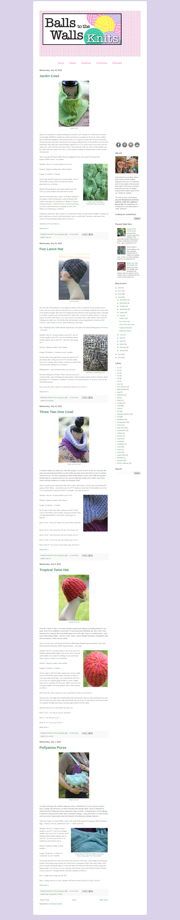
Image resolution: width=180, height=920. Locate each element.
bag (46, 894)
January (123, 350)
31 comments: (74, 555)
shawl (119, 441)
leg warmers (121, 430)
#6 (118, 381)
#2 (118, 370)
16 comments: (74, 397)
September (124, 309)
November (123, 303)
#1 (118, 368)
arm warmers (122, 387)
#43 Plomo (104, 327)
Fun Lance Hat (51, 249)
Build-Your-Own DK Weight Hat (132, 264)
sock (119, 447)
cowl (46, 237)
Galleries (86, 63)
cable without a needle (47, 658)
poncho (120, 436)
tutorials (120, 458)
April (121, 341)
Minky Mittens (132, 247)
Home (61, 63)
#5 (118, 378)
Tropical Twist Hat (54, 570)
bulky (119, 400)
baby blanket (121, 389)
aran (119, 384)
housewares (52, 894)
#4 (118, 376)
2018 (120, 288)
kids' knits (120, 428)
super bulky (121, 455)
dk (50, 237)
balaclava (120, 395)
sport (119, 452)
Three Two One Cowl (56, 412)
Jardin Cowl (49, 76)
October (123, 306)
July (121, 316)
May (121, 338)
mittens (119, 433)
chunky (119, 403)
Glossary (117, 63)
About (72, 63)
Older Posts (103, 900)
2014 (120, 354)
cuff (118, 408)
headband (120, 419)
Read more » (44, 228)
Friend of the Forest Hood (131, 230)
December (123, 300)
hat (46, 400)
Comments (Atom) (55, 904)
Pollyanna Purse (52, 747)
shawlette (120, 444)
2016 (120, 294)
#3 (118, 373)
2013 (120, 357)
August (122, 312)
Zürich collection (123, 463)
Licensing (101, 63)
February (123, 347)
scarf (119, 439)
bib (118, 398)
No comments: (74, 234)
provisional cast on (57, 868)
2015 (120, 297)
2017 (120, 291)
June (122, 335)
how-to (119, 425)
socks (119, 449)
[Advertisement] (128, 103)
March (122, 344)
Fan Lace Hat (73, 310)
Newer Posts (44, 900)
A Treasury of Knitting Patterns (78, 379)
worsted (50, 400)
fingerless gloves (123, 414)
